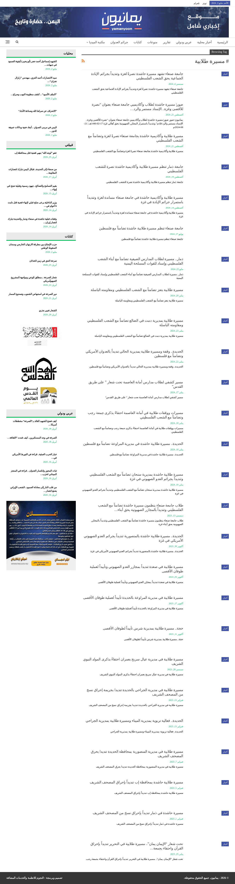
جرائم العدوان (119, 42)
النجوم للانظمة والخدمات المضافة (25, 877)
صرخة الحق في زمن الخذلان (43, 261)
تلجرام (197, 3)
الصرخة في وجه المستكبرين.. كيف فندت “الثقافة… (32, 437)
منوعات (152, 42)
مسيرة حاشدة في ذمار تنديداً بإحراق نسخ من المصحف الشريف (138, 813)
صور (225, 104)
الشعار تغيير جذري (48, 310)
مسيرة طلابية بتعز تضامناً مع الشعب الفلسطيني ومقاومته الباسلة (137, 290)
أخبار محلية (204, 42)
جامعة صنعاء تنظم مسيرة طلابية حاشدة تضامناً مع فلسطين (141, 228)
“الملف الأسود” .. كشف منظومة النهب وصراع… (34, 94)
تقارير (166, 42)
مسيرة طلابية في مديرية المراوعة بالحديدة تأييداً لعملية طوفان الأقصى (133, 598)
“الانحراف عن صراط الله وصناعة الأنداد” (37, 111)
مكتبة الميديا (97, 42)
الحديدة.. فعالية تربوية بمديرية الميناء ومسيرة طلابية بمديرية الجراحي (134, 721)
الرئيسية (222, 42)
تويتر (205, 3)
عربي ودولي (184, 42)
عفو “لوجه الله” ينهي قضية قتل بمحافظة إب (36, 153)
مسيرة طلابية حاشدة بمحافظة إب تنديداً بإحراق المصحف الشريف (136, 782)
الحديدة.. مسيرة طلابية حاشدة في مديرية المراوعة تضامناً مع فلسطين (133, 444)
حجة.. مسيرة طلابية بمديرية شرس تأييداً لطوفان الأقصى (143, 628)
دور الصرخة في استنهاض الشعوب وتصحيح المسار (33, 294)
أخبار (225, 74)
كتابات (138, 42)
